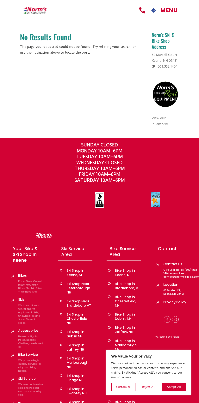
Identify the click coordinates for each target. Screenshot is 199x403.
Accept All (174, 387)
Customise (123, 387)
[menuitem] (142, 10)
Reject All (148, 387)
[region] (148, 372)
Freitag (175, 336)
